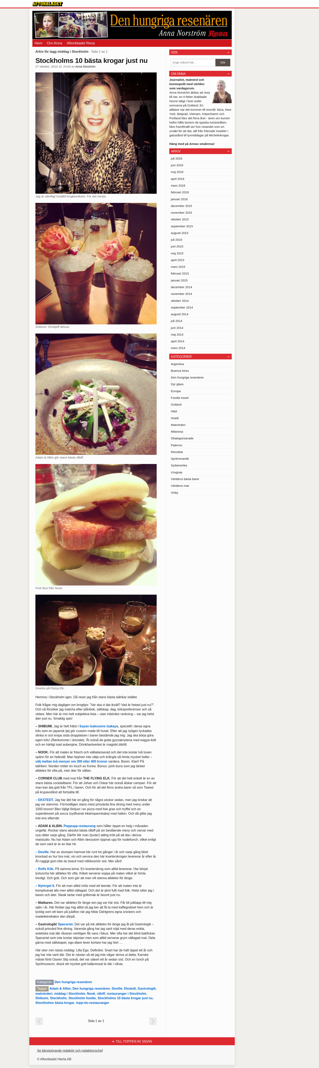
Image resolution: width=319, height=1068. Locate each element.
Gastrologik (147, 988)
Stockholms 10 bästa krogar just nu (91, 60)
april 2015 (177, 260)
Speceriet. (65, 924)
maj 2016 (177, 172)
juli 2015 (176, 239)
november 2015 (181, 212)
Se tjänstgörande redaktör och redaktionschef (70, 1050)
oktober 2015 (180, 219)
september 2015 (182, 226)
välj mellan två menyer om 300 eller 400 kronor (71, 761)
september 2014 (182, 307)
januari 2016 (179, 199)
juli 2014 (176, 321)
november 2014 (181, 293)
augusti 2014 (179, 314)
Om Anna (54, 43)
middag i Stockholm (69, 993)
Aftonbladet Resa (81, 43)
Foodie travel (180, 397)
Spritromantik (180, 458)
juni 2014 (177, 327)
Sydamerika (179, 465)
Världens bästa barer (185, 479)
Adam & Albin (60, 988)
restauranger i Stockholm (126, 993)
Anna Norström (85, 66)
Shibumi (41, 998)
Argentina (177, 364)
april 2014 (177, 341)
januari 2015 (179, 280)
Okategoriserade (182, 438)
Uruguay (176, 472)
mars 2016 (178, 185)
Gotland (176, 404)
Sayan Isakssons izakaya (98, 726)
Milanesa (177, 431)
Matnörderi (178, 425)
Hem (38, 43)
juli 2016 (176, 158)
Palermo (176, 445)
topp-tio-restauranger (92, 1003)
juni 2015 (177, 246)
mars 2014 (178, 348)
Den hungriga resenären (73, 982)
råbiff (101, 993)
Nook (91, 993)
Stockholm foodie (82, 998)
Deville (117, 988)
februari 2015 (180, 273)
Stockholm (58, 998)
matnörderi (43, 993)
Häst (174, 411)
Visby (174, 492)
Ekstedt (130, 988)
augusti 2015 (179, 233)
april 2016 (177, 179)
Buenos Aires (180, 370)
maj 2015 (177, 253)
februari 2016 (180, 192)
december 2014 (181, 287)
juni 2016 (177, 165)
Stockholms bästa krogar (54, 1003)
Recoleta (177, 452)
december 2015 (181, 206)
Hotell (175, 418)
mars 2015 (178, 266)
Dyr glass (177, 384)
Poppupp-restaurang (79, 826)
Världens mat (180, 485)
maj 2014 (177, 334)
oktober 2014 (180, 300)
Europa (176, 391)
